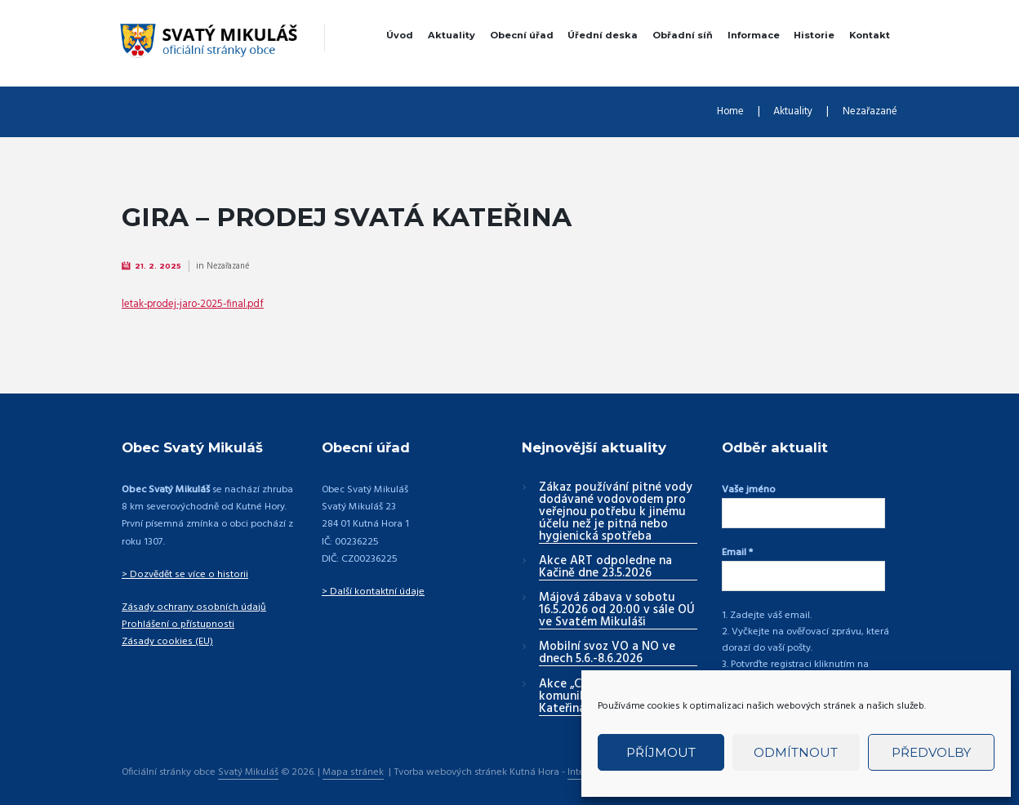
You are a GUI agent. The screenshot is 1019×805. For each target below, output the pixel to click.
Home (719, 112)
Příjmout (661, 752)
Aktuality (451, 35)
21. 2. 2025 (159, 266)
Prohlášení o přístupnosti (175, 625)
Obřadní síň (682, 35)
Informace (754, 35)
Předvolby (931, 752)
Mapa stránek (354, 762)
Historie (814, 35)
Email (737, 549)
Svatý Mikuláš (248, 762)
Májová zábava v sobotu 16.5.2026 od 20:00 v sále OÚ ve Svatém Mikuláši (617, 611)
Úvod (399, 35)
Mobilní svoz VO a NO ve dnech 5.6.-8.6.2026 (607, 654)
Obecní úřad (522, 35)
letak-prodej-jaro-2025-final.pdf (199, 305)
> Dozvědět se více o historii (183, 575)
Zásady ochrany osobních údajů (193, 608)
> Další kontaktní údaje (373, 593)
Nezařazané (868, 112)
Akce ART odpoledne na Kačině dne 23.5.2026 (605, 568)
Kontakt (869, 35)
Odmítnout (796, 752)
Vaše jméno (749, 491)
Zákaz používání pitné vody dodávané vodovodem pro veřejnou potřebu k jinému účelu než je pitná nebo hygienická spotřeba (615, 514)
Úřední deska (602, 35)
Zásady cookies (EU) (166, 642)
